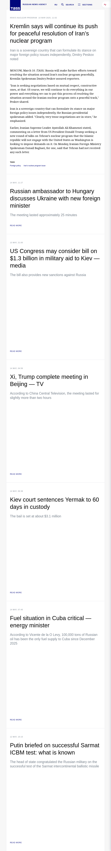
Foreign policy (15, 166)
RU (56, 5)
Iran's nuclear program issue (35, 166)
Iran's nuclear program (23, 18)
